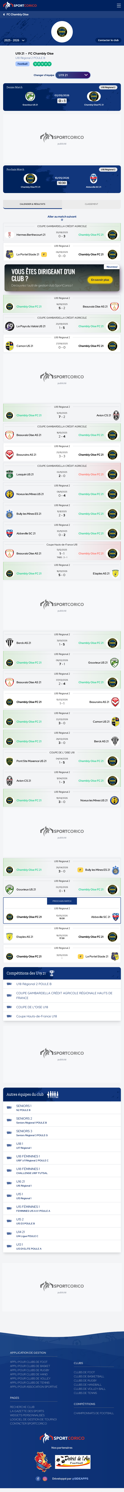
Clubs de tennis (85, 1394)
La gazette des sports (27, 1412)
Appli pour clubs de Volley (30, 1380)
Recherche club (22, 1408)
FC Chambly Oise (17, 14)
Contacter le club (108, 40)
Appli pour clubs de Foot (29, 1363)
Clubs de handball (88, 1386)
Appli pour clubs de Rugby (29, 1371)
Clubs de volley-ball (90, 1390)
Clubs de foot (84, 1373)
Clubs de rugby (85, 1382)
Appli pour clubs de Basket (30, 1367)
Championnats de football (94, 1414)
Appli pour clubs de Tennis (29, 1384)
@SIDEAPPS (80, 1480)
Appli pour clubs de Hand (29, 1376)
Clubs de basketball (89, 1378)
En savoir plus (100, 281)
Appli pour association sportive (33, 1388)
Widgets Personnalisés (27, 1416)
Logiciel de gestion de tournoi (33, 1421)
